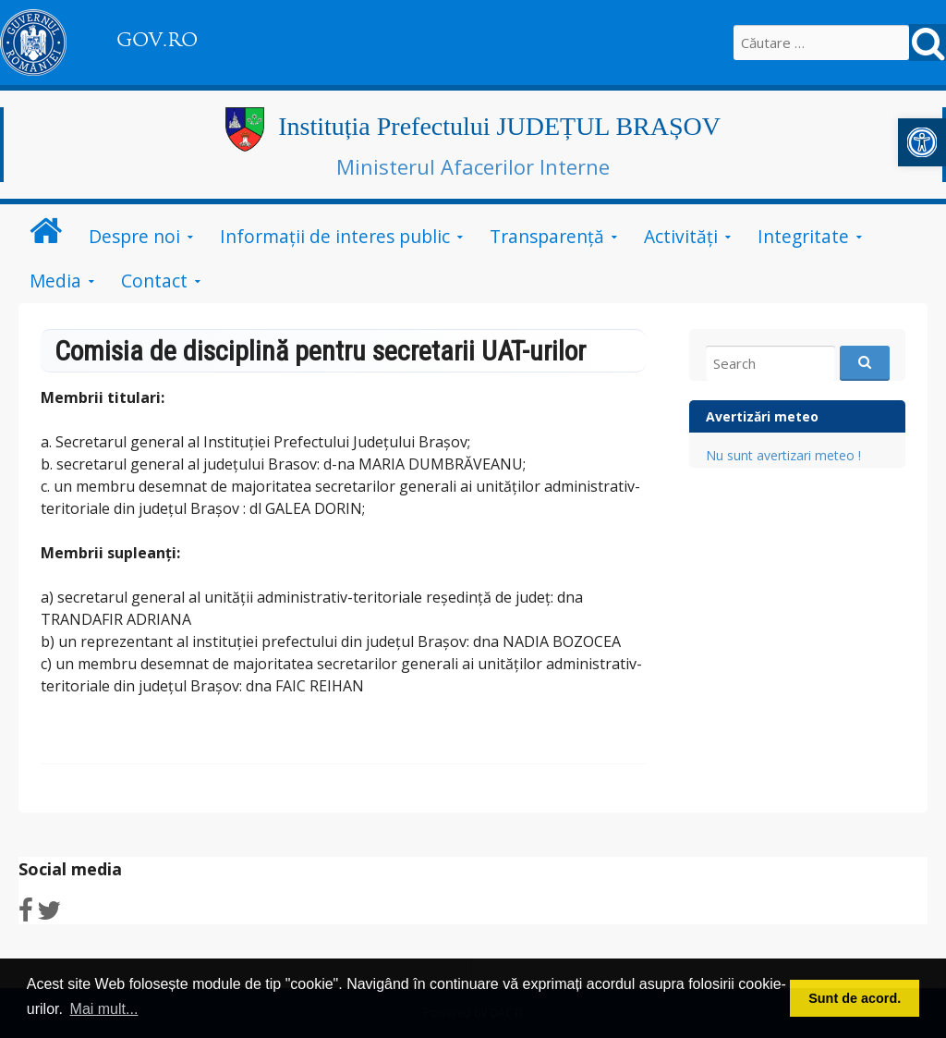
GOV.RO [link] (157, 40)
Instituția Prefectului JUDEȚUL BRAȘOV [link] (499, 126)
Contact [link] (154, 280)
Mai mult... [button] (104, 1009)
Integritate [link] (803, 236)
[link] (922, 142)
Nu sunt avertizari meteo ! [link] (783, 455)
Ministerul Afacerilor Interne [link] (473, 166)
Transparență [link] (547, 236)
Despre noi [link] (134, 236)
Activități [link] (681, 236)
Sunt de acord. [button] (854, 998)
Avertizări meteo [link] (762, 416)
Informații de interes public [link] (335, 236)
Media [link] (55, 280)
